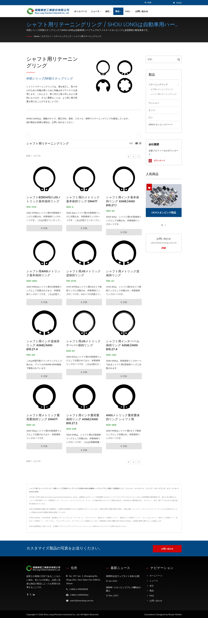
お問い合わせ (142, 11)
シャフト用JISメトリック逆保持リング (83, 273)
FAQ (129, 11)
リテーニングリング (63, 36)
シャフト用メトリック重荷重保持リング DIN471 (43, 417)
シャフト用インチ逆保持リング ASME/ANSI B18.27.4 (42, 345)
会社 (109, 11)
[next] (138, 135)
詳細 (164, 248)
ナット (85, 526)
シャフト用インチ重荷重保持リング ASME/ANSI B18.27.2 (82, 419)
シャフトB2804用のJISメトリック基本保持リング (43, 199)
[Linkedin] (34, 594)
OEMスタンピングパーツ (161, 124)
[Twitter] (31, 594)
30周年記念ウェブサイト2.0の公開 (122, 575)
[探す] (146, 2)
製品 (119, 11)
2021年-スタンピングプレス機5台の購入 (123, 588)
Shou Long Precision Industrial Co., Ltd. (62, 614)
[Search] (159, 2)
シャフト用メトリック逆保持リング (122, 273)
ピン (151, 117)
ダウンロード (157, 160)
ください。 (124, 526)
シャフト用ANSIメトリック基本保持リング (43, 273)
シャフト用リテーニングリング (90, 36)
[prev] (28, 135)
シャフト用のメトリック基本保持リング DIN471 (83, 199)
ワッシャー (154, 103)
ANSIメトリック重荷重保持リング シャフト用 (123, 417)
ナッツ (152, 110)
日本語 (179, 3)
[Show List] (140, 143)
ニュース (96, 11)
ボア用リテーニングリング (162, 89)
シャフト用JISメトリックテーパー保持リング (83, 343)
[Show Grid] (136, 143)
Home (37, 36)
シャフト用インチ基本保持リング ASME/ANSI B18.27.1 (122, 201)
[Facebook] (27, 594)
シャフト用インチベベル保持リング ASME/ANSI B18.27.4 (122, 345)
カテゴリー (47, 36)
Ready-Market (175, 614)
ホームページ (81, 11)
